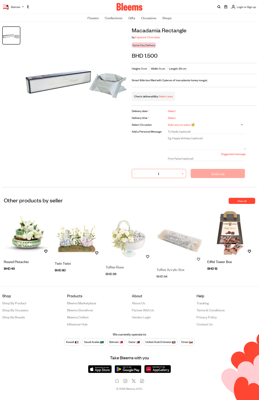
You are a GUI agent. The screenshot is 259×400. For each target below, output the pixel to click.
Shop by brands (13, 317)
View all (241, 201)
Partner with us (143, 310)
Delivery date (140, 111)
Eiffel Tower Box (219, 262)
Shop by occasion (15, 310)
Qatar (134, 342)
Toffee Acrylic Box (170, 274)
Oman (187, 342)
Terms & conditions (211, 310)
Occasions (148, 17)
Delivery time (140, 118)
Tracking (203, 303)
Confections (113, 17)
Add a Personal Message (147, 131)
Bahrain (116, 342)
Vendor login (141, 317)
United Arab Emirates (160, 342)
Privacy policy (207, 317)
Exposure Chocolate (147, 37)
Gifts (131, 17)
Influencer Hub (77, 324)
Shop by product (14, 303)
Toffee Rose (115, 273)
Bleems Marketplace (81, 303)
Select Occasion (142, 124)
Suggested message (233, 154)
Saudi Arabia (94, 342)
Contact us (205, 324)
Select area (165, 96)
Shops (166, 17)
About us (138, 303)
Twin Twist (63, 270)
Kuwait (72, 342)
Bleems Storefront (80, 310)
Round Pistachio (16, 262)
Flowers (93, 17)
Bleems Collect (78, 317)
